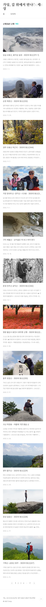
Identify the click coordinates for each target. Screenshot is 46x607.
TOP (41, 599)
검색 (36, 5)
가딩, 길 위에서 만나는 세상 (22, 5)
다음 (34, 583)
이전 (12, 583)
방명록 (13, 14)
